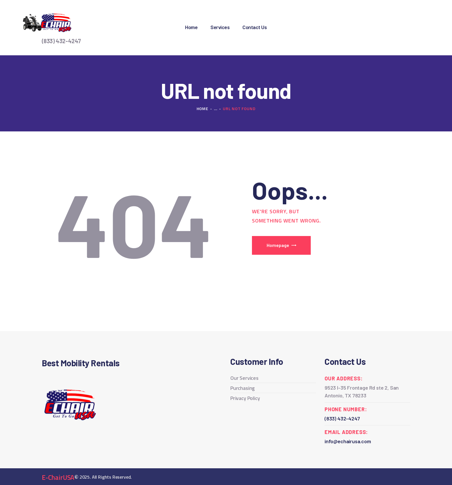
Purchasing (242, 388)
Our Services (244, 378)
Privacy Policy (245, 398)
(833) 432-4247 (61, 41)
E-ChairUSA (58, 477)
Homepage (278, 245)
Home (202, 108)
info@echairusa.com (348, 441)
